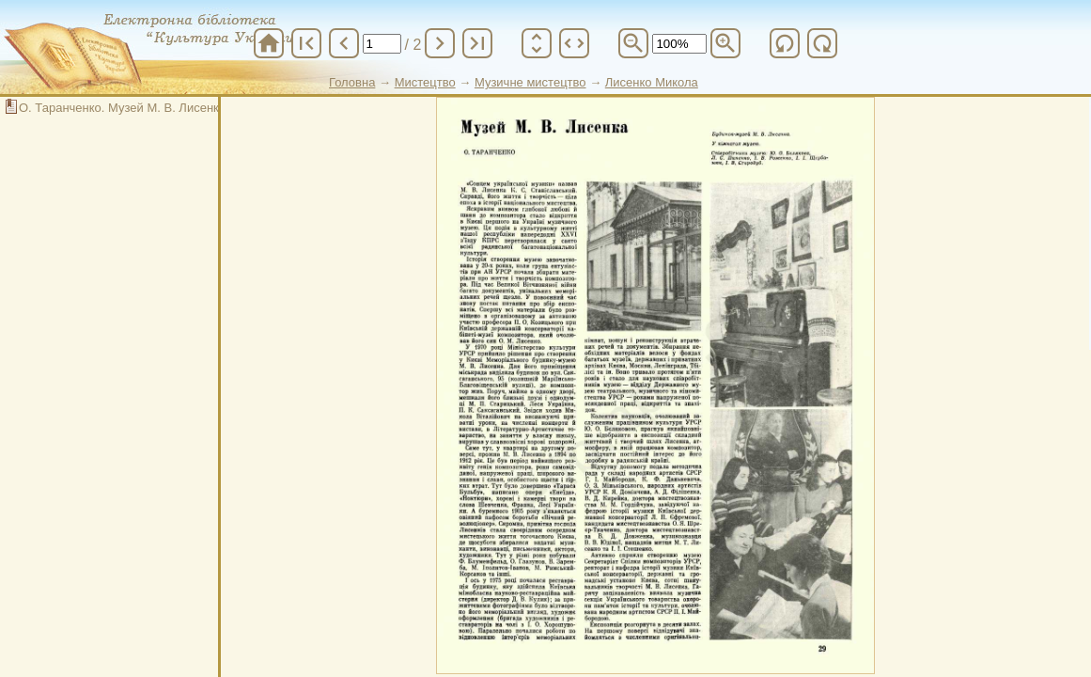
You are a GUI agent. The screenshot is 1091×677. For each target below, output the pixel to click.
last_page (477, 43)
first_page (306, 43)
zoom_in (725, 43)
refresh (784, 43)
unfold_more (536, 43)
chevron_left (344, 43)
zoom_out (633, 43)
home (269, 43)
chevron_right (440, 43)
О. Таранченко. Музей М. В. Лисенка (122, 108)
